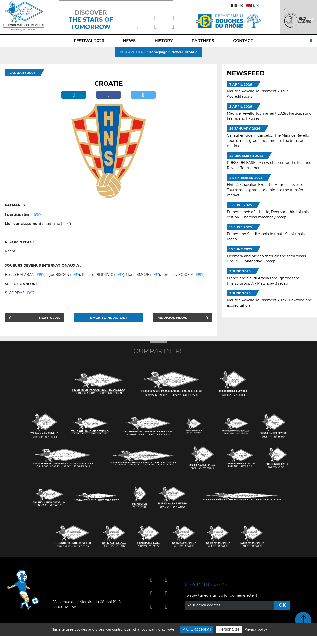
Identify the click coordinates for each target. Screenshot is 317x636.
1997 (37, 214)
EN (252, 5)
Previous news (171, 318)
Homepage (158, 52)
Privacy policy (255, 629)
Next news (50, 318)
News (176, 52)
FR (237, 5)
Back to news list (108, 318)
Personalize (229, 629)
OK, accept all (196, 629)
